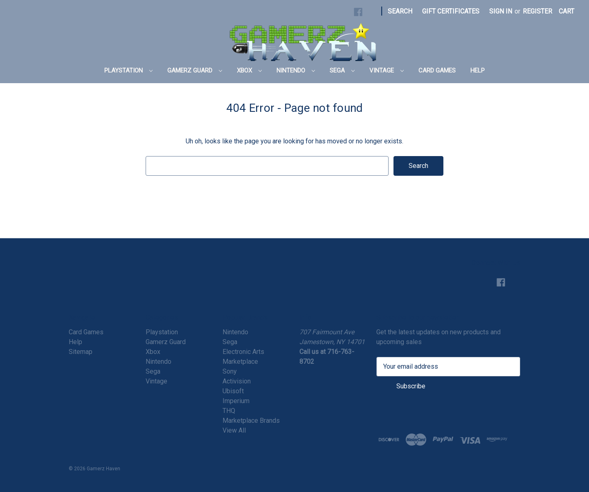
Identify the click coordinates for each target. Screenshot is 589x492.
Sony (230, 371)
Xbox (249, 70)
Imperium (236, 401)
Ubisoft (233, 391)
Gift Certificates (450, 11)
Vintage (386, 70)
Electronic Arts (243, 352)
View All (234, 430)
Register (537, 11)
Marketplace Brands (251, 420)
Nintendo (296, 70)
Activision (237, 381)
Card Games (437, 70)
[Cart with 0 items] (566, 11)
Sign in (500, 11)
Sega (342, 70)
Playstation (128, 70)
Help (477, 70)
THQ (229, 411)
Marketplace (240, 361)
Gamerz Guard (194, 70)
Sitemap (80, 352)
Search (400, 11)
